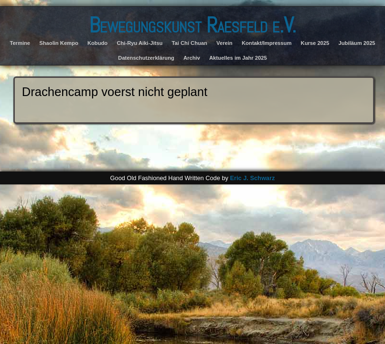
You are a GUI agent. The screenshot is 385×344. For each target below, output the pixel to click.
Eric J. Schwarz (252, 178)
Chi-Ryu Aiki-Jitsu (139, 43)
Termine (20, 43)
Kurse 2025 (315, 43)
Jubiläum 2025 (356, 43)
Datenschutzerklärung (146, 58)
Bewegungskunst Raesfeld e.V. (192, 25)
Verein (224, 43)
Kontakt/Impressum (266, 43)
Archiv (191, 58)
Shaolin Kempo (58, 43)
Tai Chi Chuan (189, 43)
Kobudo (97, 43)
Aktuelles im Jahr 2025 (238, 58)
